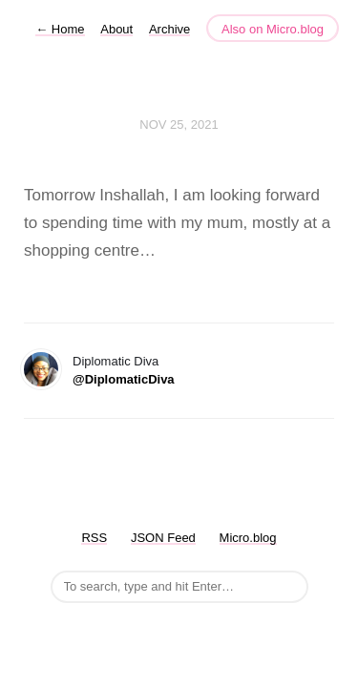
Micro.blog (248, 538)
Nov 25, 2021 (178, 124)
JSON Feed (163, 538)
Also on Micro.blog (272, 29)
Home (59, 29)
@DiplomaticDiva (124, 379)
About (116, 29)
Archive (169, 29)
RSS (94, 538)
